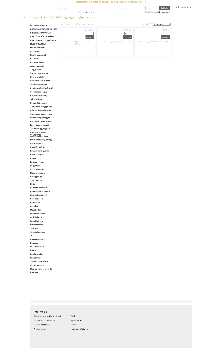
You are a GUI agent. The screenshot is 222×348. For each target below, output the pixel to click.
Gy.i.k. (73, 316)
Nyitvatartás (76, 320)
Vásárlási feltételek (79, 329)
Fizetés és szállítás (42, 325)
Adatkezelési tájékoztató (45, 320)
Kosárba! (90, 37)
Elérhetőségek (40, 329)
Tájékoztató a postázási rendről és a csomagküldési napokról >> (111, 1)
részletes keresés (85, 12)
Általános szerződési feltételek (47, 316)
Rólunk (74, 324)
